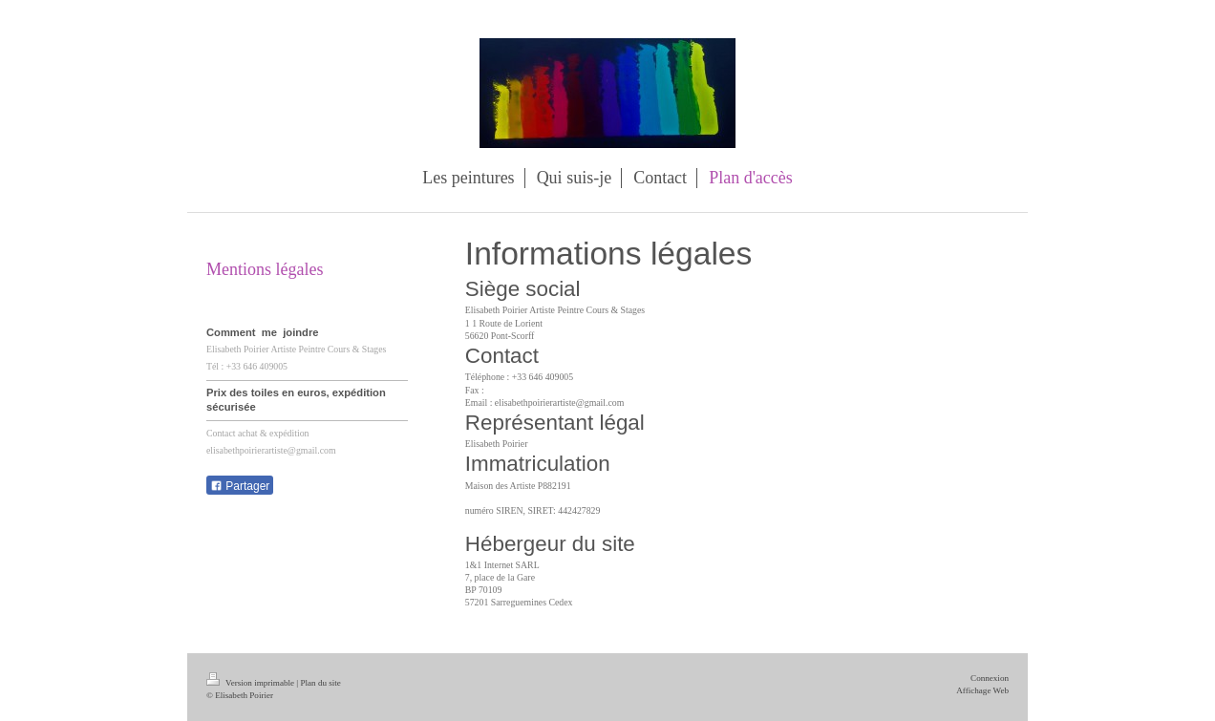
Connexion (989, 678)
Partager (239, 486)
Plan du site (320, 683)
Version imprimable (251, 683)
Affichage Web (982, 690)
